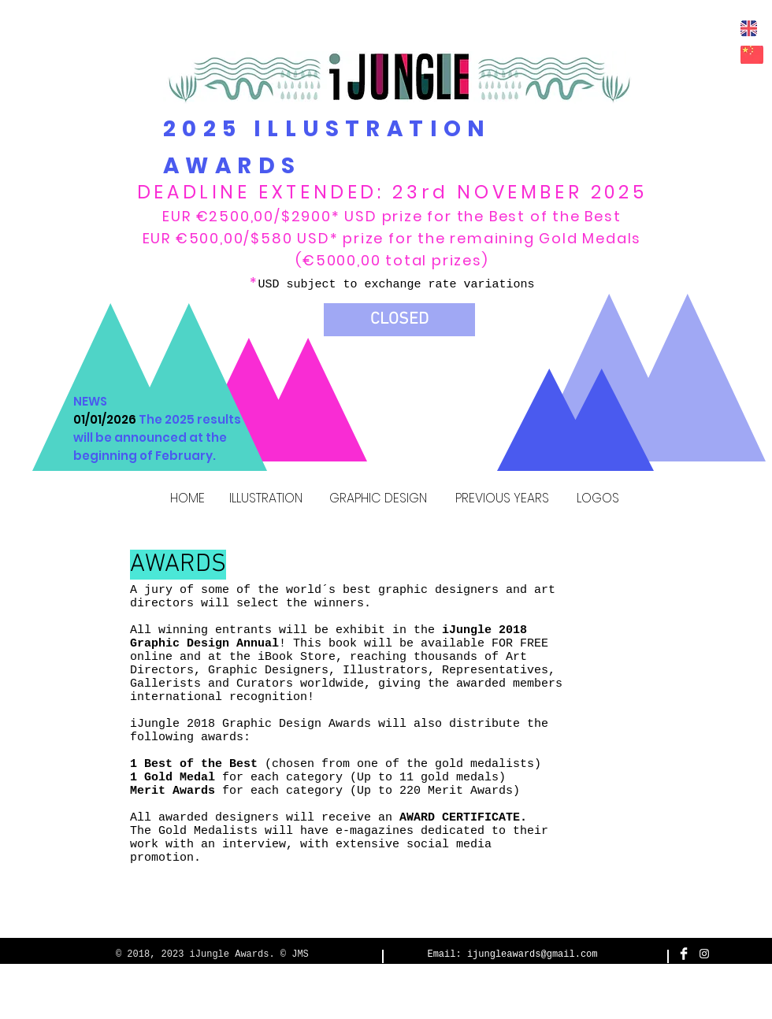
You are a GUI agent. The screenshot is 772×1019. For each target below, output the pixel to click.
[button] (399, 319)
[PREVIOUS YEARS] (502, 499)
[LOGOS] (597, 499)
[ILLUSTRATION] (265, 499)
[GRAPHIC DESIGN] (378, 499)
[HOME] (187, 499)
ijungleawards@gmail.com (532, 954)
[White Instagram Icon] (704, 953)
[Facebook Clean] (683, 953)
